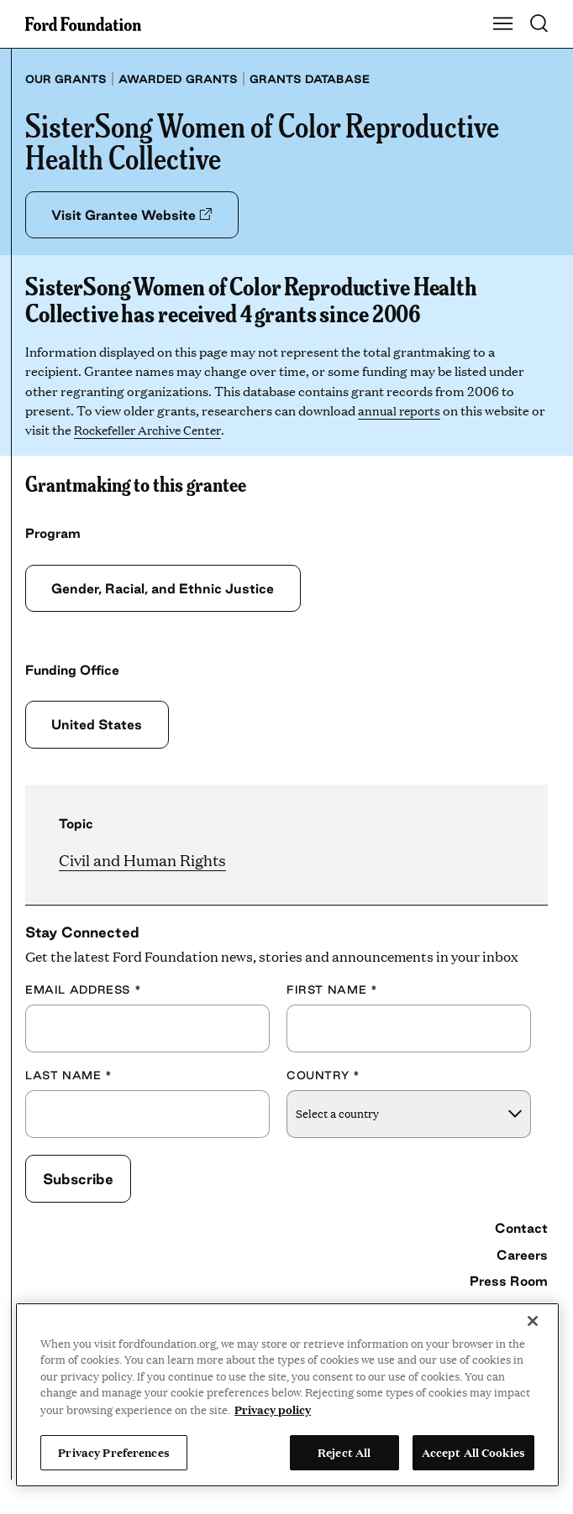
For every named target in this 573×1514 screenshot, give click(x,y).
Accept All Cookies (473, 1452)
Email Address (83, 990)
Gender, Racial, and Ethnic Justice (166, 588)
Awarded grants (178, 79)
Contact (521, 1227)
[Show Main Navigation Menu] (503, 24)
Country (323, 1075)
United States (98, 725)
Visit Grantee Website (134, 214)
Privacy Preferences (113, 1452)
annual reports (401, 410)
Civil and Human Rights (142, 859)
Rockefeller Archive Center (170, 430)
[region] (287, 1395)
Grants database (310, 79)
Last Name (69, 1075)
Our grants (66, 79)
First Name (331, 990)
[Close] (532, 1321)
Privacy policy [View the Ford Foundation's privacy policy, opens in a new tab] (272, 1409)
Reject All (344, 1452)
